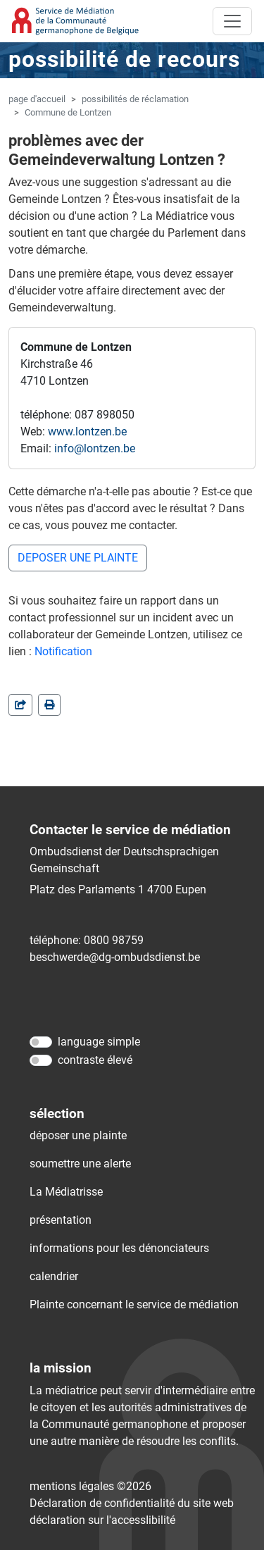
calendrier (54, 1276)
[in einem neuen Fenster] (49, 705)
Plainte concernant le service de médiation (134, 1304)
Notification (63, 651)
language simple (99, 1041)
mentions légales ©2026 (90, 1486)
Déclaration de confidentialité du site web (132, 1503)
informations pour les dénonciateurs (119, 1248)
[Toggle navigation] (232, 21)
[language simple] (41, 1042)
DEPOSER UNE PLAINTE (78, 557)
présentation (61, 1220)
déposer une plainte (78, 1135)
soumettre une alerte (80, 1163)
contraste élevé (95, 1060)
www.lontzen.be (87, 431)
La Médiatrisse (66, 1191)
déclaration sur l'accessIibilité (102, 1520)
